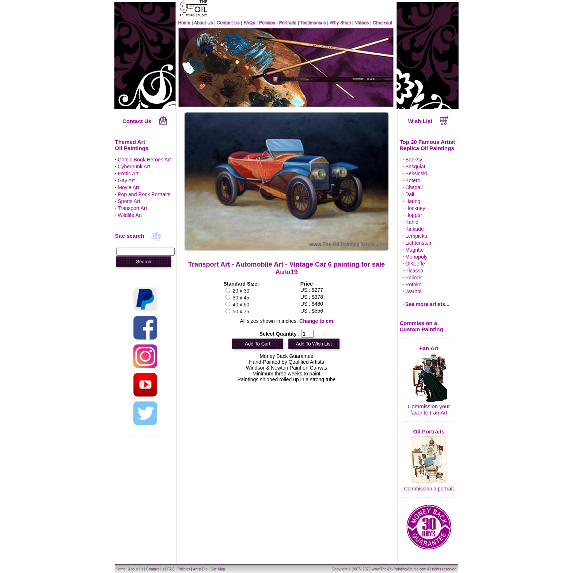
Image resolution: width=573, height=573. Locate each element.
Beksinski (416, 173)
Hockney (415, 208)
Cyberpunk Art (134, 166)
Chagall (413, 187)
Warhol (413, 291)
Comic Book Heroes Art (144, 160)
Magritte (414, 250)
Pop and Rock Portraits (144, 194)
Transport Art (132, 208)
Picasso (414, 271)
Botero (412, 180)
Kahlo (411, 222)
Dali (409, 194)
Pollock (413, 277)
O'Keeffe (415, 264)
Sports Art (129, 201)
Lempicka (416, 236)
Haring (412, 201)
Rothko (413, 284)
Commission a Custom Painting (421, 326)
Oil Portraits (429, 431)
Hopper (413, 215)
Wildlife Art (130, 215)
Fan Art (429, 348)
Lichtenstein (419, 243)
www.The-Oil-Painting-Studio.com (399, 569)
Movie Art (128, 187)
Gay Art (126, 180)
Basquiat (415, 166)
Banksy (413, 160)
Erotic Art (128, 173)
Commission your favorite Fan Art (429, 409)
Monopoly (416, 257)
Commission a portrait (429, 489)
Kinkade (414, 229)
